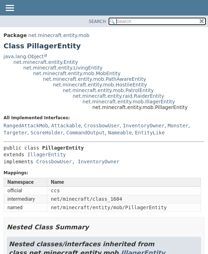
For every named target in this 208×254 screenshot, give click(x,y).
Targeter (15, 132)
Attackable (66, 125)
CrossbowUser (102, 125)
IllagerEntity (46, 154)
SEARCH (97, 21)
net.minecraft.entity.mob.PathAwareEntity (94, 79)
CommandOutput (85, 132)
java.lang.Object (24, 56)
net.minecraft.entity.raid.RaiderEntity (118, 96)
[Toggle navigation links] (10, 8)
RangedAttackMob (26, 125)
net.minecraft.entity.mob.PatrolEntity (108, 90)
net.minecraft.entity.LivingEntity (63, 68)
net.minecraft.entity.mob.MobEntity (77, 73)
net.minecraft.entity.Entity (45, 62)
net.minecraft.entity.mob (58, 35)
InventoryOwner (144, 125)
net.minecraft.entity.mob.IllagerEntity (128, 101)
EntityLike (150, 132)
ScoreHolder (46, 132)
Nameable (119, 132)
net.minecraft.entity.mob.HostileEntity (100, 84)
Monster (178, 125)
